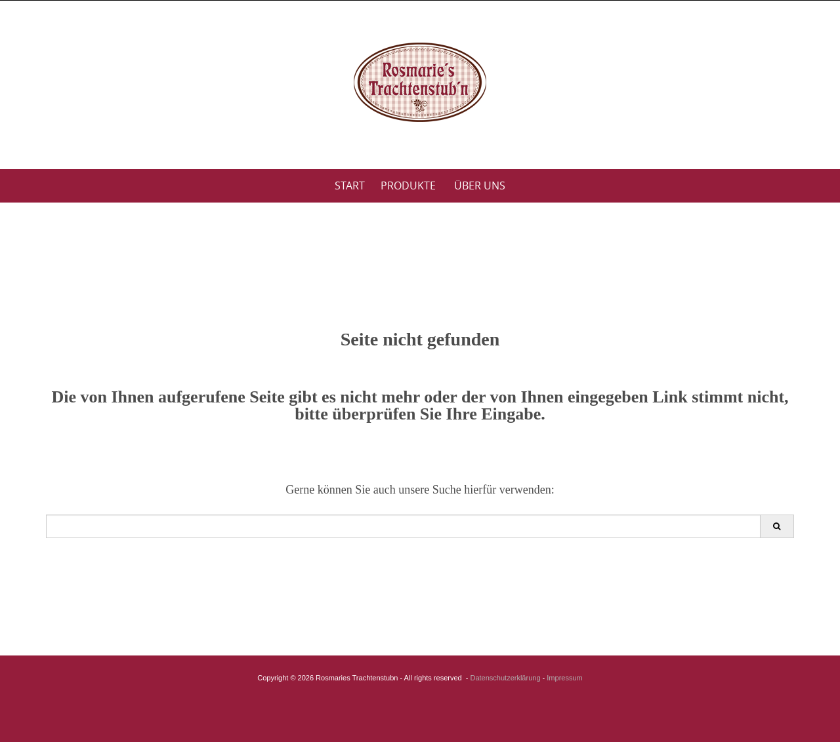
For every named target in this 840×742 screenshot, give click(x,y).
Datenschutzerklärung (506, 678)
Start (350, 185)
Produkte (408, 185)
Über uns (479, 185)
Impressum (564, 678)
